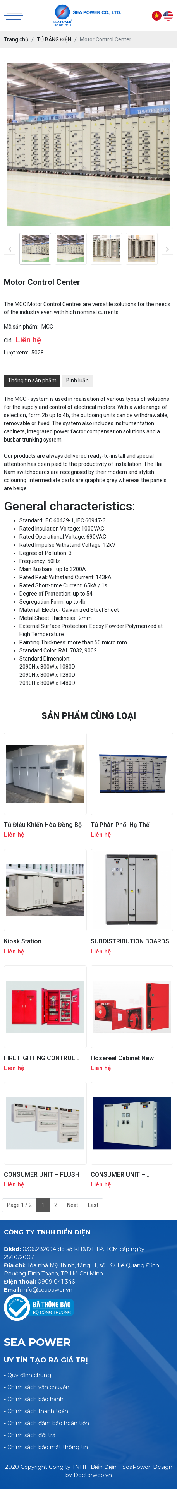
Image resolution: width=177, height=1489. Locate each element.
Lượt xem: (16, 352)
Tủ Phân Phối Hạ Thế (120, 824)
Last (93, 1205)
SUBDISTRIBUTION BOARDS (130, 941)
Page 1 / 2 (19, 1205)
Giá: (8, 340)
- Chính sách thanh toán (36, 1411)
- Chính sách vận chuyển (36, 1387)
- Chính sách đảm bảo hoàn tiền (46, 1423)
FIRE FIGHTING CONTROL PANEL (39, 1058)
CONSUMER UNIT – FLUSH (41, 1174)
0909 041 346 (56, 1281)
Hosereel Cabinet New (122, 1058)
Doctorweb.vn (93, 1475)
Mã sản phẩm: (21, 326)
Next (72, 1205)
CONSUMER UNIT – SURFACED (118, 1174)
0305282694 (39, 1249)
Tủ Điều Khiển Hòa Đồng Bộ (43, 824)
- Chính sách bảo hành (34, 1399)
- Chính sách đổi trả (29, 1435)
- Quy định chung (27, 1375)
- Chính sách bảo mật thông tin (46, 1447)
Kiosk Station (22, 941)
